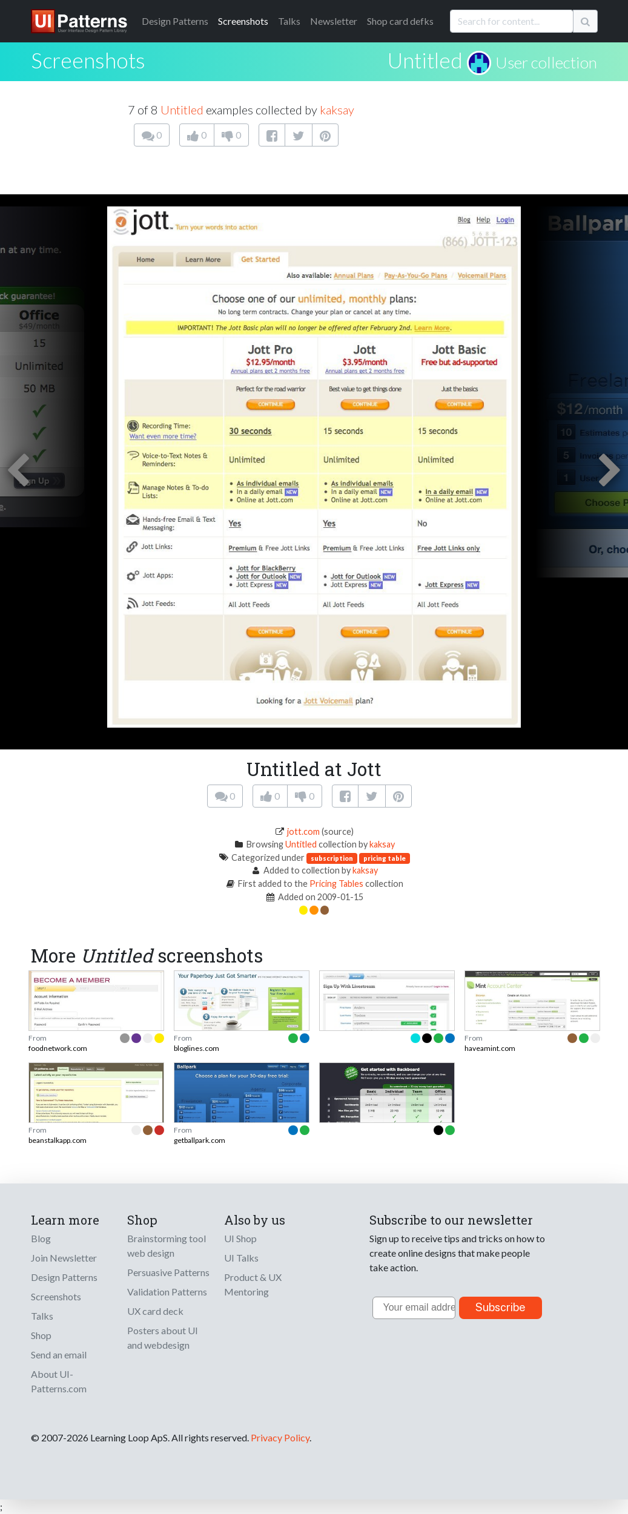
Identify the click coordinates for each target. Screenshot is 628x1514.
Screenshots (243, 21)
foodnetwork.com (57, 1048)
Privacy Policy (280, 1437)
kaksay (337, 109)
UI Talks (241, 1257)
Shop (41, 1335)
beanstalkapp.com (57, 1140)
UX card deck (155, 1311)
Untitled (425, 60)
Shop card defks (400, 21)
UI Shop (240, 1238)
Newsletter (333, 21)
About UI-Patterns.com (59, 1381)
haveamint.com (489, 1048)
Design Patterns (64, 1277)
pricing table (384, 858)
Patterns (175, 21)
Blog (41, 1238)
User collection (546, 62)
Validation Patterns (167, 1291)
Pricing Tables (336, 883)
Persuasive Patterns (168, 1272)
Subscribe (500, 1307)
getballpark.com (199, 1140)
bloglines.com (196, 1048)
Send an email (59, 1354)
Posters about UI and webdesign (162, 1338)
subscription (332, 858)
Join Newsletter (64, 1257)
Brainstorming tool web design (166, 1246)
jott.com (303, 831)
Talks (289, 21)
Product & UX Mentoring (253, 1284)
